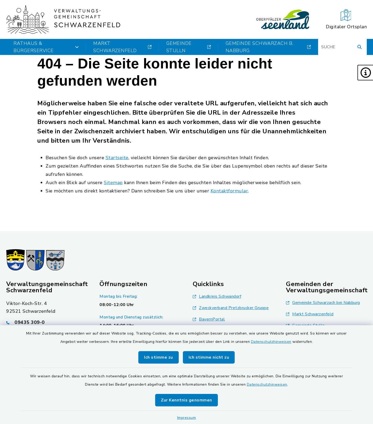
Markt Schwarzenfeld (122, 47)
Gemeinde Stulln (188, 47)
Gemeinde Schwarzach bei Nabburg (323, 302)
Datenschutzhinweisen (271, 341)
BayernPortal (209, 319)
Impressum (186, 417)
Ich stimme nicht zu (209, 357)
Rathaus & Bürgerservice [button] (46, 47)
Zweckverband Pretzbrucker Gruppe (231, 308)
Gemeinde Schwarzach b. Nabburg (268, 47)
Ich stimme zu (158, 357)
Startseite (117, 158)
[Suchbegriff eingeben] (342, 47)
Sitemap (113, 182)
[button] (365, 72)
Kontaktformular (229, 191)
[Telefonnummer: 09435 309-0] (46, 322)
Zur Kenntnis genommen (186, 400)
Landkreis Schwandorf (217, 296)
